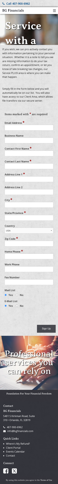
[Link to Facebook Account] (7, 471)
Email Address (14, 122)
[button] (53, 10)
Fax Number (12, 277)
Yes (11, 295)
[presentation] (28, 316)
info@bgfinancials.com (18, 431)
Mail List (10, 290)
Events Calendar (15, 451)
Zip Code (11, 238)
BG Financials (13, 10)
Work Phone (12, 264)
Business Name (14, 135)
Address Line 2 (13, 187)
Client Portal (13, 447)
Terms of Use (46, 480)
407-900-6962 (13, 427)
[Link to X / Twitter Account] (16, 471)
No (21, 295)
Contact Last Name (18, 161)
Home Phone (14, 251)
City (8, 199)
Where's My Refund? (18, 443)
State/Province (15, 212)
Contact (10, 455)
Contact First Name (18, 148)
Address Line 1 (15, 174)
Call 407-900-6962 (16, 3)
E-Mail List (11, 301)
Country (10, 226)
